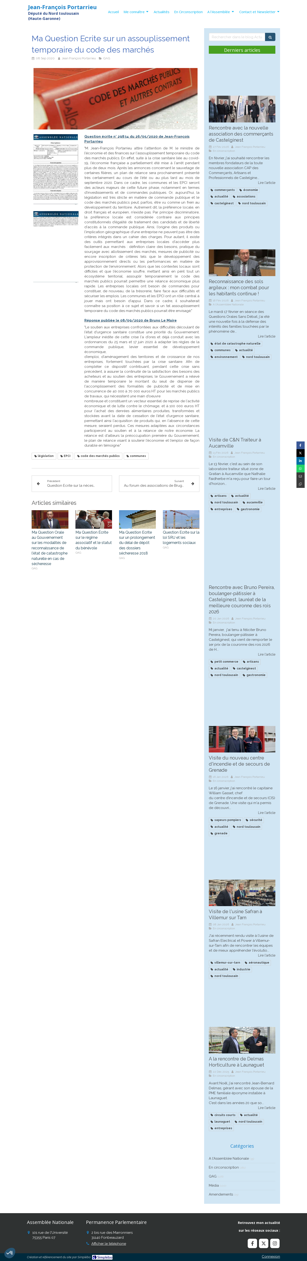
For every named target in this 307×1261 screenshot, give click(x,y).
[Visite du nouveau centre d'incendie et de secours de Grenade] (242, 739)
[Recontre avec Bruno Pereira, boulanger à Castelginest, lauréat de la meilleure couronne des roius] (242, 568)
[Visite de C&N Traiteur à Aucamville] (242, 421)
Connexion (271, 1256)
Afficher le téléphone (108, 1244)
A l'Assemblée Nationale (229, 1158)
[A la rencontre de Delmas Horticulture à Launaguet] (242, 1040)
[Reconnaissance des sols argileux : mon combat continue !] (242, 262)
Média (214, 1185)
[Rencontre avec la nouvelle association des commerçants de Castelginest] (242, 109)
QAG (213, 1176)
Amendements (221, 1194)
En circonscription (224, 1167)
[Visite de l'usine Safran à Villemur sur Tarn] (242, 893)
